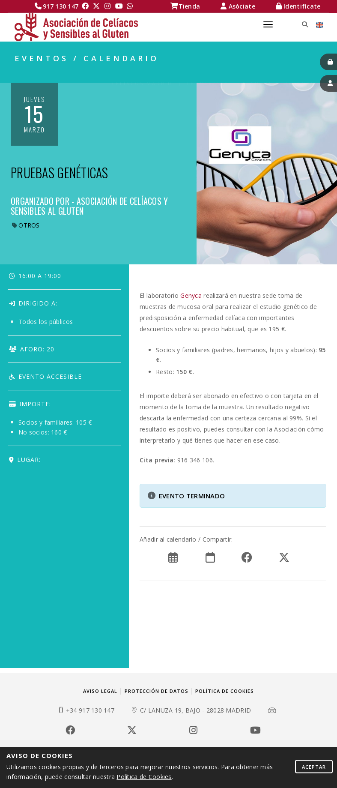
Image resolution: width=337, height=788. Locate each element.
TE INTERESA (207, 73)
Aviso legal (100, 691)
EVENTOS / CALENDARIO (283, 73)
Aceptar (314, 766)
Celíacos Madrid (142, 73)
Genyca (191, 295)
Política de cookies (224, 691)
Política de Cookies (143, 777)
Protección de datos (156, 691)
